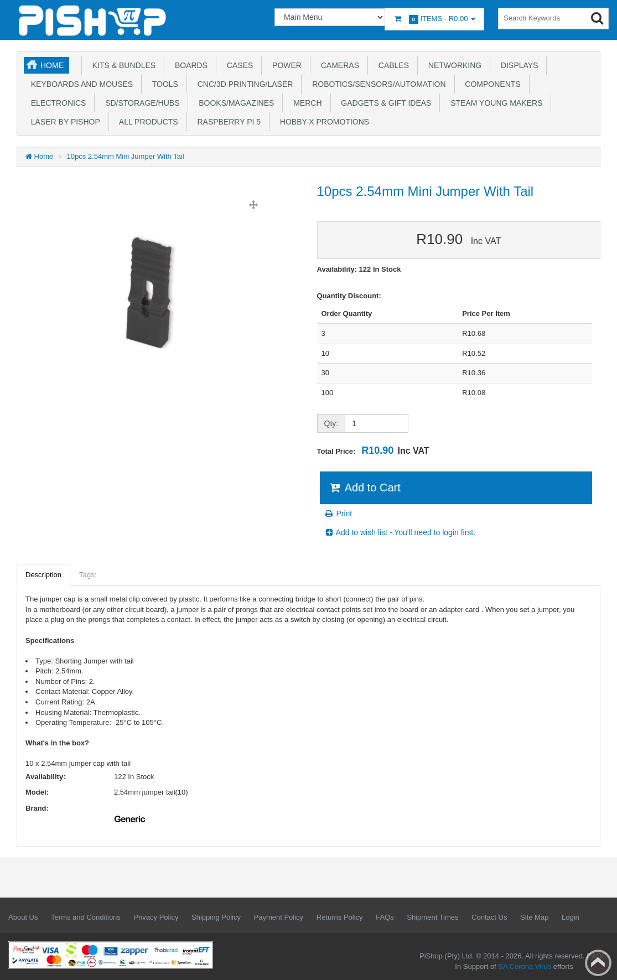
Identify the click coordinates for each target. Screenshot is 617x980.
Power (285, 65)
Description (43, 575)
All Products (146, 121)
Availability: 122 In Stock (359, 269)
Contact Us (489, 917)
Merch (305, 102)
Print (338, 513)
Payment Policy (279, 917)
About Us (23, 917)
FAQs (385, 917)
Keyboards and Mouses (80, 84)
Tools (163, 84)
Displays (517, 65)
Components (491, 84)
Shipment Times (432, 917)
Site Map (534, 917)
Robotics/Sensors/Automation (376, 84)
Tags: (87, 575)
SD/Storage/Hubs (140, 102)
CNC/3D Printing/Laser (243, 84)
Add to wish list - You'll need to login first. (400, 532)
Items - (434, 19)
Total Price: (373, 450)
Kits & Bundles (121, 65)
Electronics (56, 102)
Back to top (598, 963)
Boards (189, 65)
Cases (237, 65)
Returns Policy (340, 917)
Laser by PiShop (63, 121)
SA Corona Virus (524, 966)
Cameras (338, 65)
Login (570, 917)
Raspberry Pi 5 (227, 121)
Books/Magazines (234, 102)
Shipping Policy (216, 917)
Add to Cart (364, 487)
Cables (391, 65)
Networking (452, 65)
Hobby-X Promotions (322, 121)
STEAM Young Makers (494, 102)
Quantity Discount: (349, 296)
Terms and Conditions (86, 917)
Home (52, 65)
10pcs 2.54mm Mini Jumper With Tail (125, 156)
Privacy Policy (155, 917)
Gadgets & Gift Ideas (384, 102)
